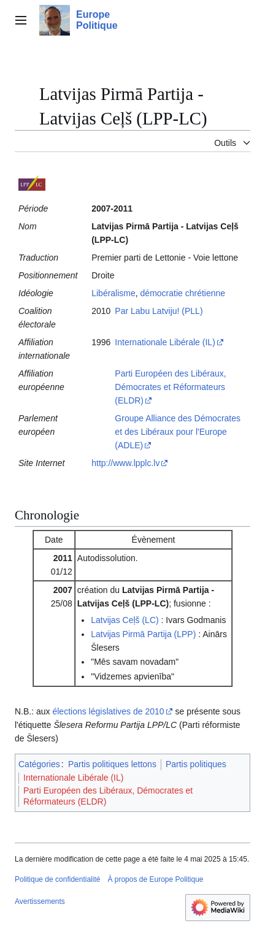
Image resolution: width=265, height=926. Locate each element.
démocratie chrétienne (183, 293)
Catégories (39, 764)
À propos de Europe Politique (155, 879)
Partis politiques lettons (112, 764)
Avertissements (40, 901)
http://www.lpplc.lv (125, 463)
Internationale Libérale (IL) (165, 342)
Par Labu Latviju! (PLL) (158, 311)
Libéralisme (113, 293)
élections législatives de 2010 (108, 711)
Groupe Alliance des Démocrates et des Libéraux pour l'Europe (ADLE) (177, 431)
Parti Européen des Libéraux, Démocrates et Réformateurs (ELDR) (170, 387)
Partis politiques (196, 764)
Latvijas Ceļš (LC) (124, 620)
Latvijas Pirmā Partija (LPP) (143, 634)
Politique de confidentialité (57, 879)
